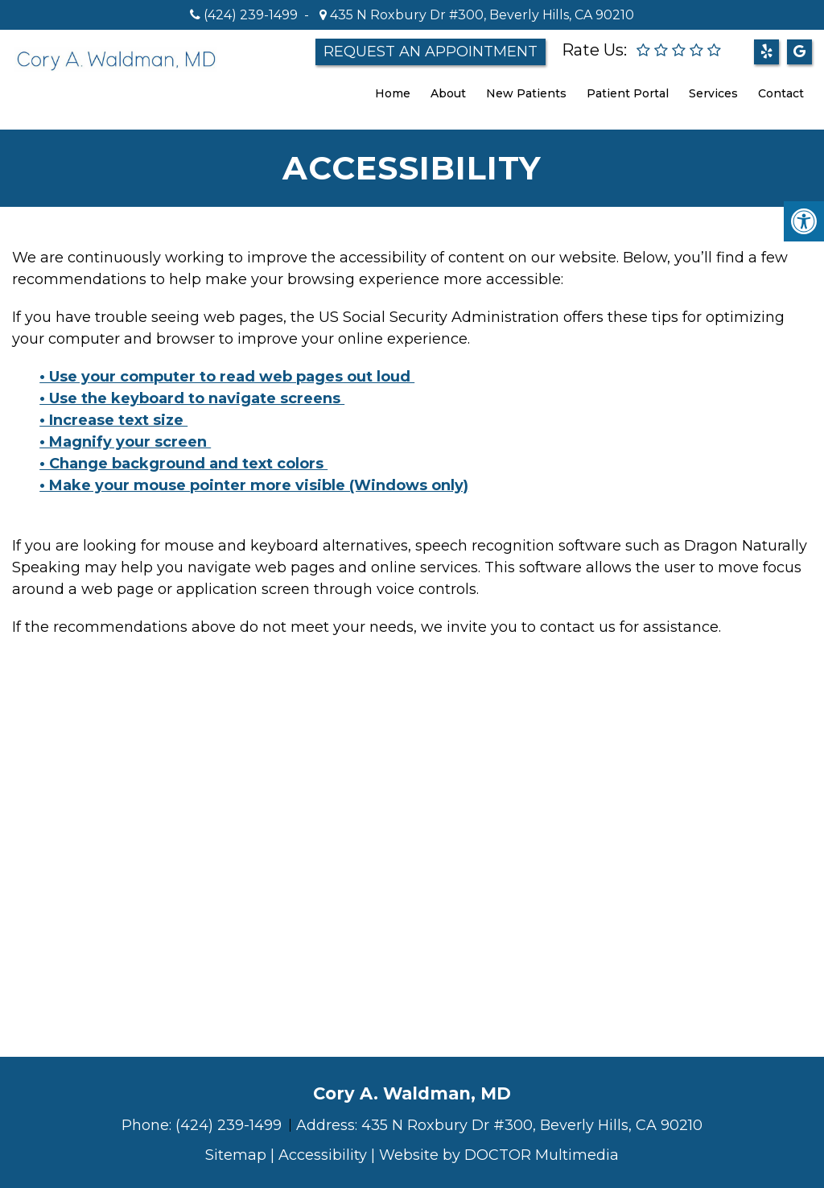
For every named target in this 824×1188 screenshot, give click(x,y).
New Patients (526, 93)
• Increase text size (113, 420)
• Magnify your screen (125, 442)
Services (713, 93)
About (448, 93)
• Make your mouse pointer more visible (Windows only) (253, 485)
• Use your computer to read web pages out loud (226, 377)
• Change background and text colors (183, 463)
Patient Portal (628, 93)
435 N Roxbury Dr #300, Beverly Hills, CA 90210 (480, 15)
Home (392, 93)
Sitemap (235, 1155)
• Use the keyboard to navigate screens (191, 398)
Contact (781, 93)
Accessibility (322, 1155)
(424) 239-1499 (251, 15)
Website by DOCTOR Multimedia (499, 1155)
